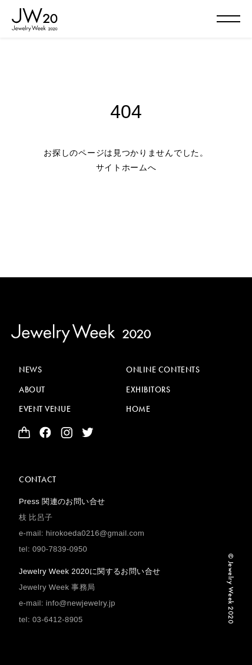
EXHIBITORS (148, 389)
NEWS (30, 369)
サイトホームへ (126, 167)
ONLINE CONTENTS (163, 369)
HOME (138, 409)
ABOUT (32, 389)
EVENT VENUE (45, 409)
